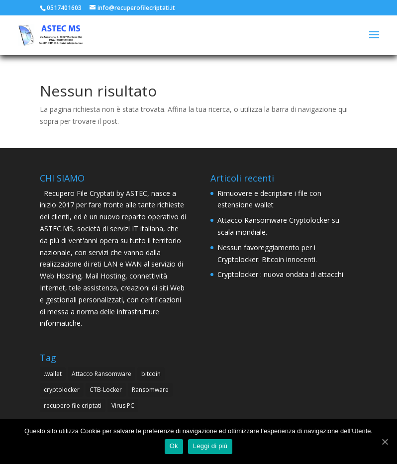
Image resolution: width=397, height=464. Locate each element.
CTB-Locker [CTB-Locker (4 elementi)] (106, 389)
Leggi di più (210, 446)
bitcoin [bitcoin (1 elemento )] (151, 374)
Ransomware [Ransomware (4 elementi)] (150, 389)
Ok (174, 446)
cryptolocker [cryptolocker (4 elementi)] (62, 389)
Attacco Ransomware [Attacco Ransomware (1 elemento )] (101, 374)
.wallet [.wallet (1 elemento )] (53, 374)
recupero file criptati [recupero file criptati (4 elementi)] (72, 405)
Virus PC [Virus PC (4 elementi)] (122, 405)
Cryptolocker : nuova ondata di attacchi (280, 274)
